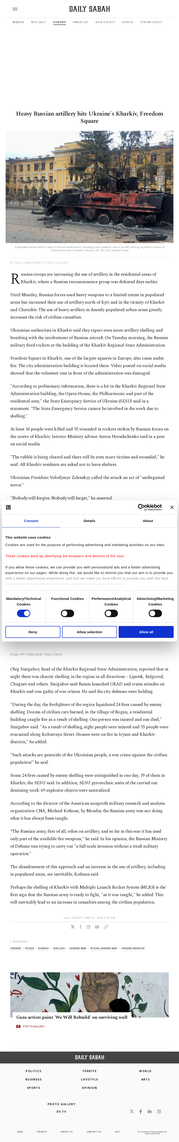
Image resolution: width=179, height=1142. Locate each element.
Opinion (89, 1088)
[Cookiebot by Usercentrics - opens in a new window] (141, 507)
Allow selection (89, 632)
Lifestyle (89, 1079)
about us (66, 1131)
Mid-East (38, 22)
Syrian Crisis (151, 22)
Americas (80, 22)
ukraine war (77, 948)
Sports (33, 1088)
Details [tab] (89, 521)
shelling (59, 948)
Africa (127, 22)
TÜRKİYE (89, 1071)
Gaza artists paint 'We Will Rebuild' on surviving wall (71, 1017)
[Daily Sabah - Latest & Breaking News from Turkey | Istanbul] (89, 9)
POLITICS (33, 1071)
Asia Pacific (105, 22)
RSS (117, 1131)
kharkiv (43, 948)
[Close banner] (172, 507)
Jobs (20, 1131)
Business (33, 1079)
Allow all (146, 632)
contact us (94, 1131)
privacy (42, 1131)
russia (29, 948)
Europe (59, 22)
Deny (32, 632)
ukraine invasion (133, 948)
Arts (145, 1079)
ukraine (15, 948)
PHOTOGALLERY (34, 1026)
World (18, 22)
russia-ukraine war (103, 948)
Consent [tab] (31, 521)
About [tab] (148, 521)
